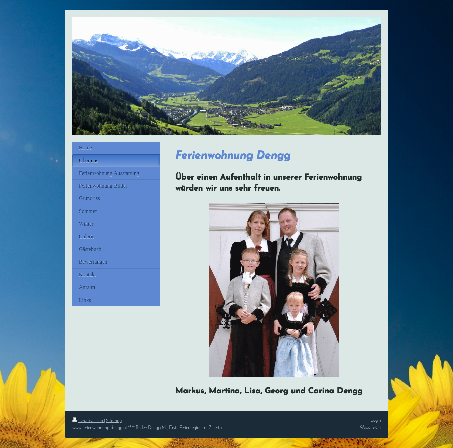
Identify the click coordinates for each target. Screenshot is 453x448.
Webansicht (370, 427)
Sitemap (114, 420)
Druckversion (88, 420)
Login (375, 420)
